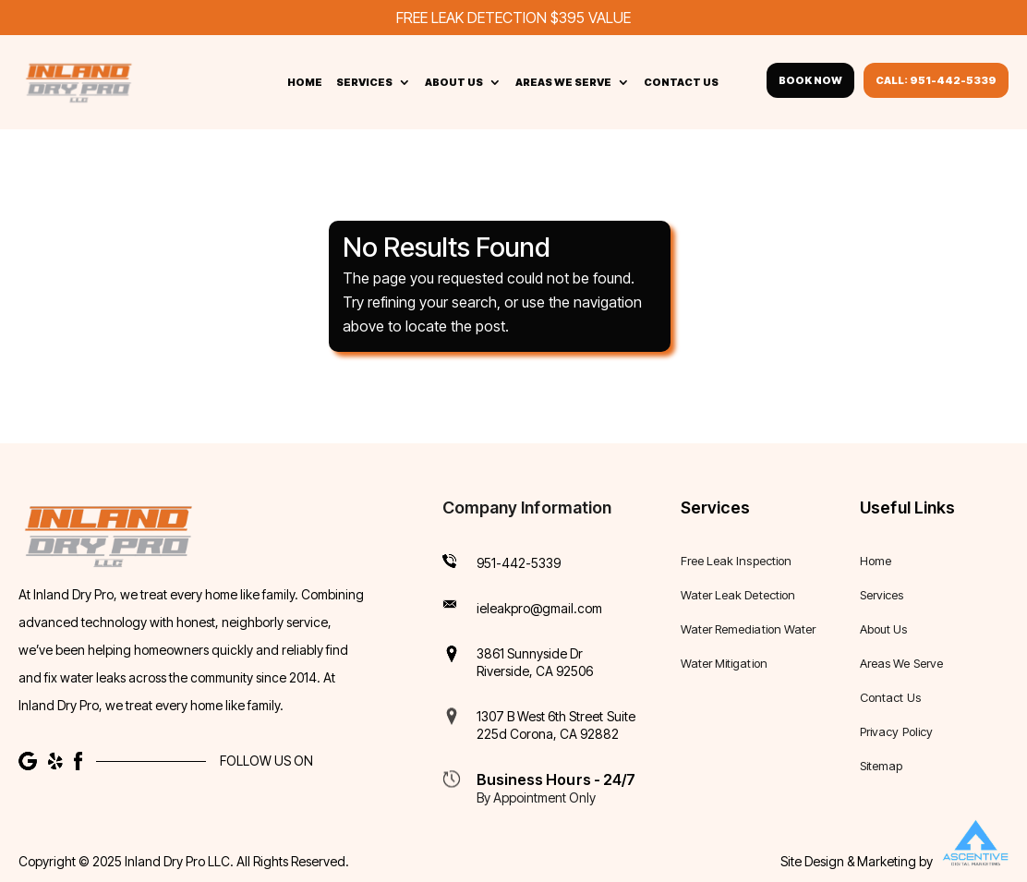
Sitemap (881, 765)
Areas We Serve (563, 82)
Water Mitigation (724, 663)
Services (364, 82)
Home (304, 82)
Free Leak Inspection (736, 560)
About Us (454, 82)
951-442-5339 (519, 562)
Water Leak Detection (738, 594)
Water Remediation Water (748, 628)
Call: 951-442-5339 (936, 80)
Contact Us (681, 82)
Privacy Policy (896, 731)
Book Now (810, 80)
